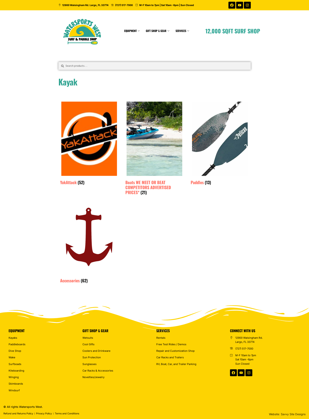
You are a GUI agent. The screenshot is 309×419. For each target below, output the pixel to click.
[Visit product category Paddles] (220, 143)
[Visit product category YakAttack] (89, 143)
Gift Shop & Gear (172, 31)
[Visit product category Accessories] (89, 241)
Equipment (146, 31)
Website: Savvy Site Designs (287, 414)
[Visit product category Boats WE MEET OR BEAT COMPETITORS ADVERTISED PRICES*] (154, 148)
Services (196, 31)
